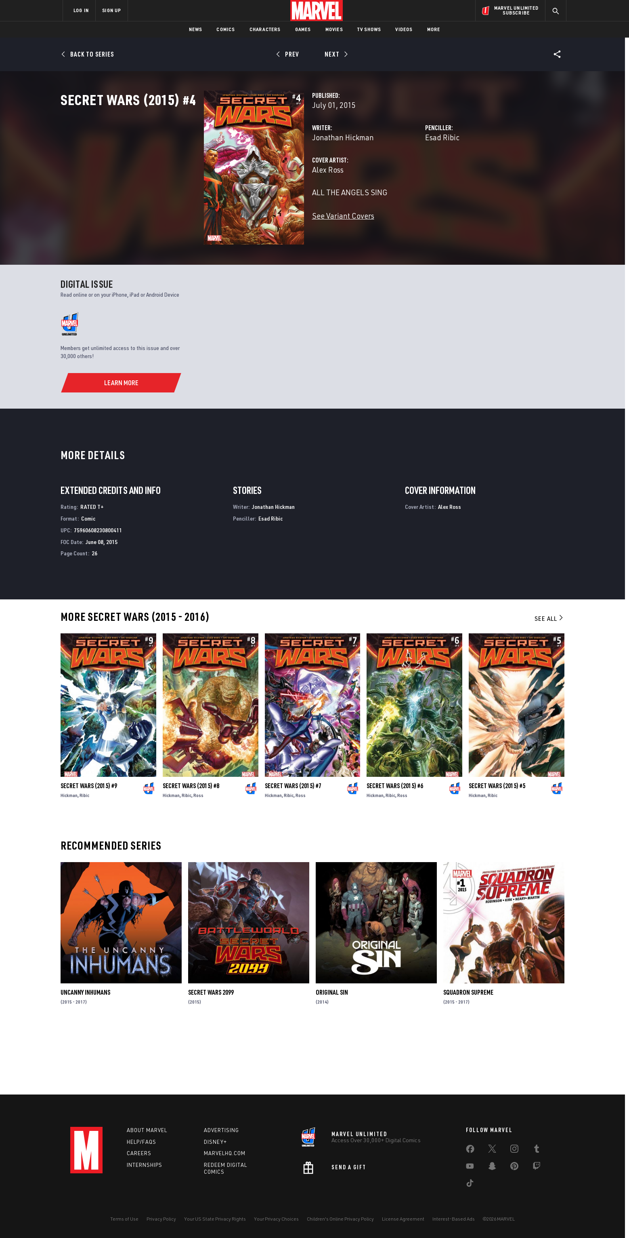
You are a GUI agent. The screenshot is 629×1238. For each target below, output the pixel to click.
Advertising (221, 1130)
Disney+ (215, 1142)
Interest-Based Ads (453, 1219)
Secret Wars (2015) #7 (293, 850)
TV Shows (369, 29)
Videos (403, 29)
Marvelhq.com (224, 1153)
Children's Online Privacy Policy (340, 1219)
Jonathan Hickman (242, 172)
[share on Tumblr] (537, 1150)
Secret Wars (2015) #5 (497, 850)
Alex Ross (227, 205)
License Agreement (403, 1219)
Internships (144, 1165)
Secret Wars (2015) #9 (89, 850)
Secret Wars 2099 (211, 1056)
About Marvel (147, 1130)
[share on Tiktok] (470, 1185)
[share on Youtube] (470, 1168)
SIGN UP (111, 10)
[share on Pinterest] (514, 1168)
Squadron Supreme (468, 1056)
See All (549, 682)
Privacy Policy (161, 1219)
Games (303, 29)
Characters (265, 29)
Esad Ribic (392, 172)
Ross (198, 859)
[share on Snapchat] (492, 1168)
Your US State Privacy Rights (215, 1219)
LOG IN (81, 10)
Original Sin (332, 1056)
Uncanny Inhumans (85, 1056)
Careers (139, 1153)
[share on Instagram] (514, 1150)
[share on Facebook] (470, 1151)
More (433, 29)
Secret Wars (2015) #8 (191, 850)
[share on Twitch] (537, 1168)
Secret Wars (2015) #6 (395, 850)
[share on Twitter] (492, 1150)
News (195, 29)
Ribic (84, 859)
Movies (334, 29)
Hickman (69, 859)
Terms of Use (124, 1219)
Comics (225, 29)
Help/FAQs (141, 1142)
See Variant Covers (243, 251)
